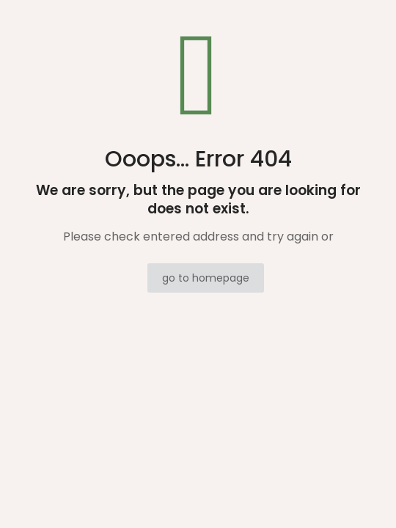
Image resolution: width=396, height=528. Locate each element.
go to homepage (205, 278)
